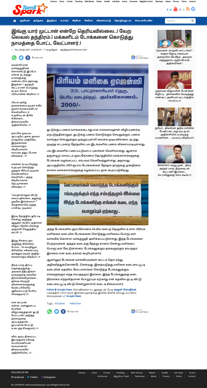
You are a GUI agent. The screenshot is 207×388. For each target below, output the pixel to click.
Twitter (32, 377)
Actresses (133, 1)
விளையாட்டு (103, 21)
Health (107, 1)
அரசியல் (25, 21)
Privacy (176, 1)
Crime (61, 1)
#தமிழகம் (65, 50)
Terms (184, 1)
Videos (99, 1)
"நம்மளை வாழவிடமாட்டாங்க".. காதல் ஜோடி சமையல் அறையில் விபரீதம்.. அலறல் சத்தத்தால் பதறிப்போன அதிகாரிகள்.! (174, 57)
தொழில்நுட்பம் (122, 21)
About (168, 1)
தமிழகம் (38, 21)
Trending (78, 1)
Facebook (17, 377)
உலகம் (64, 21)
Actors (124, 1)
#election (75, 303)
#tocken (60, 303)
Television (159, 1)
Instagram (48, 377)
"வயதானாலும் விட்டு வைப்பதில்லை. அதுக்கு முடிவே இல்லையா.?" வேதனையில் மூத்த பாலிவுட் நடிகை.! (26, 202)
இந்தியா (52, 21)
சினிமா (88, 21)
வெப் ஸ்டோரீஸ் (143, 21)
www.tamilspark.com (40, 384)
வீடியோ (76, 21)
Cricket (69, 1)
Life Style (116, 1)
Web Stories (89, 1)
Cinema (53, 1)
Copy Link (38, 58)
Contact (192, 1)
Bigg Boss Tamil (146, 1)
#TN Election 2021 (78, 50)
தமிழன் (53, 50)
